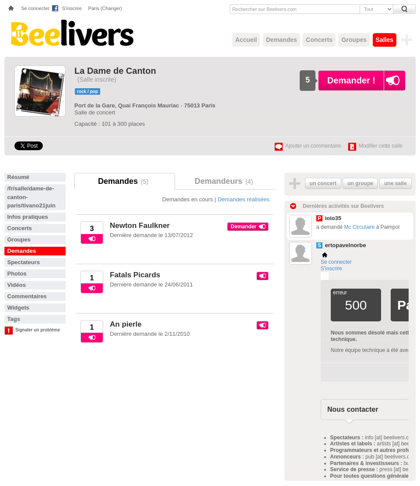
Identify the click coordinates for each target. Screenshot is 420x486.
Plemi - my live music (325, 276)
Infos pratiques (27, 217)
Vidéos (16, 285)
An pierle (126, 324)
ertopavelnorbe (345, 245)
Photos (17, 273)
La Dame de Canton (115, 71)
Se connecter (35, 8)
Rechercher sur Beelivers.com (264, 9)
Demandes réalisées (243, 199)
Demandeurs (225, 181)
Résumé (18, 177)
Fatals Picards (135, 275)
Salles (384, 39)
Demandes (281, 39)
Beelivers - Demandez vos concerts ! (71, 33)
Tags (13, 319)
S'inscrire (72, 8)
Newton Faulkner (140, 225)
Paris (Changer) (105, 8)
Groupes (354, 39)
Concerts (319, 39)
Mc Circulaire (359, 227)
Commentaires (27, 296)
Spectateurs (23, 262)
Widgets (18, 307)
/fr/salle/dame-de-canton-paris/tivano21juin (31, 197)
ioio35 (333, 218)
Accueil (246, 39)
